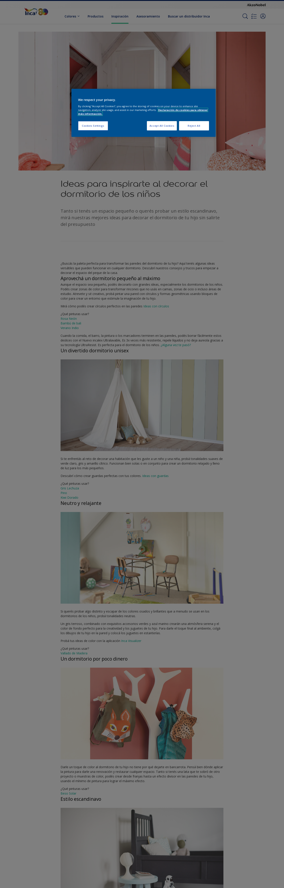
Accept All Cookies (162, 125)
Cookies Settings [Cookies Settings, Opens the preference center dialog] (93, 125)
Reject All (194, 125)
